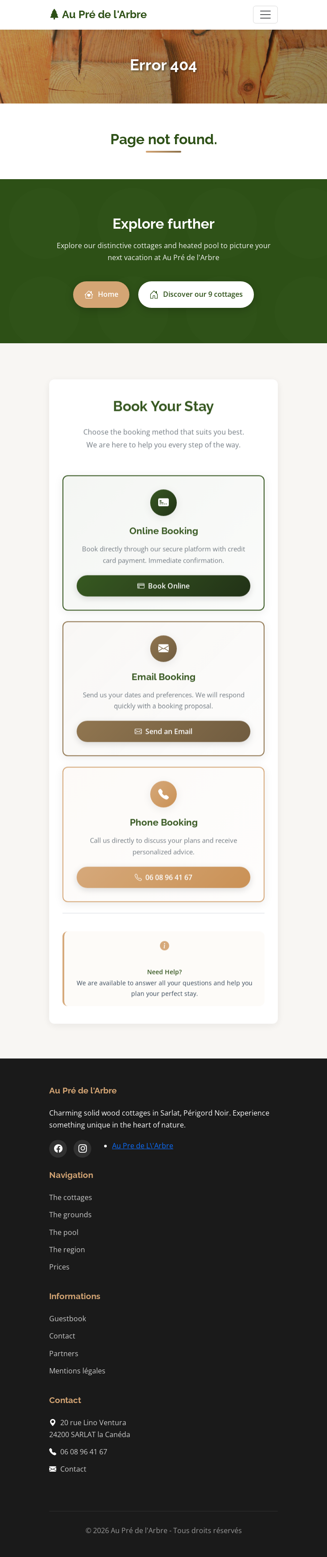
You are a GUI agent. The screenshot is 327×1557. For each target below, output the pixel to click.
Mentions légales (77, 1371)
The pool (63, 1232)
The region (67, 1249)
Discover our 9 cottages (196, 294)
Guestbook (67, 1318)
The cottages (70, 1197)
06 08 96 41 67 (163, 879)
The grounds (70, 1215)
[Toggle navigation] (265, 14)
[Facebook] (58, 1149)
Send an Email (163, 733)
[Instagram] (82, 1149)
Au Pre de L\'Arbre (142, 1145)
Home (101, 294)
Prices (59, 1267)
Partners (63, 1353)
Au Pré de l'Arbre (98, 14)
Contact (62, 1336)
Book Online (163, 587)
